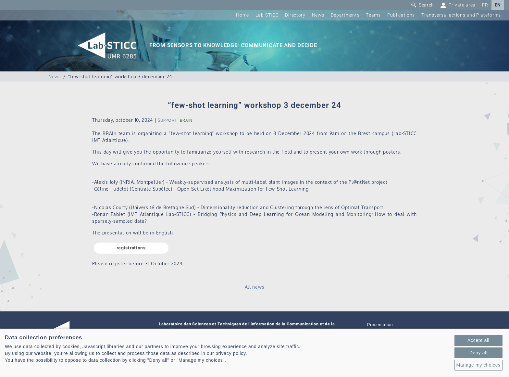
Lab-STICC (267, 15)
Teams (373, 15)
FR (485, 5)
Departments (345, 15)
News (318, 15)
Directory (295, 15)
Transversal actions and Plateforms (461, 15)
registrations (131, 248)
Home (242, 15)
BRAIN (186, 120)
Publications (401, 15)
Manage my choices (478, 365)
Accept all (478, 340)
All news (255, 287)
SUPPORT (167, 120)
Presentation (380, 324)
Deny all (478, 352)
